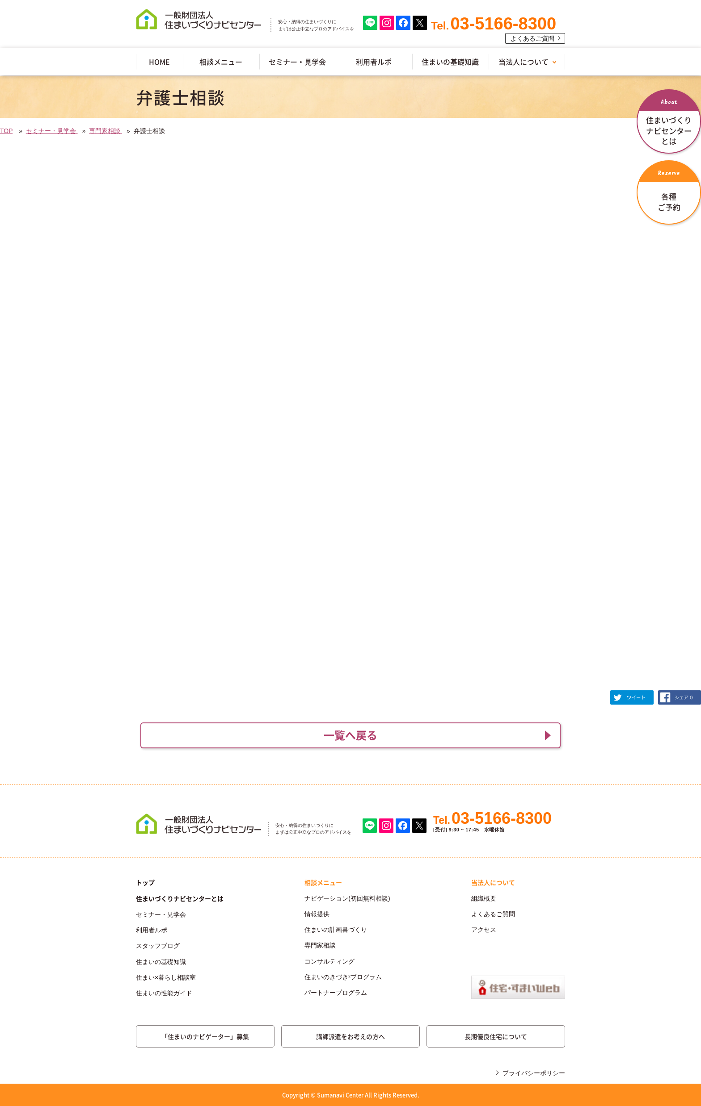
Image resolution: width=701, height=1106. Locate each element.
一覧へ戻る (350, 735)
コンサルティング (329, 961)
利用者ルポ (374, 61)
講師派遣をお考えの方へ (350, 1036)
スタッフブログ (158, 945)
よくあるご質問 (532, 38)
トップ (145, 882)
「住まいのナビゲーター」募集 (205, 1036)
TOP (6, 130)
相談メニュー (220, 61)
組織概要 (483, 898)
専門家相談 (105, 130)
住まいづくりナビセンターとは (180, 898)
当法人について (523, 61)
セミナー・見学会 (297, 61)
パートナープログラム (335, 992)
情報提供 (316, 914)
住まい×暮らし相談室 (166, 977)
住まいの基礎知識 (450, 61)
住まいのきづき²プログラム (343, 977)
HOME (159, 61)
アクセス (483, 929)
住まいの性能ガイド (164, 993)
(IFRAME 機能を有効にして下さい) (350, 421)
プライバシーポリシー (534, 1073)
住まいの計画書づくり (335, 929)
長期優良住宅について (496, 1036)
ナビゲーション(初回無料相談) (347, 898)
